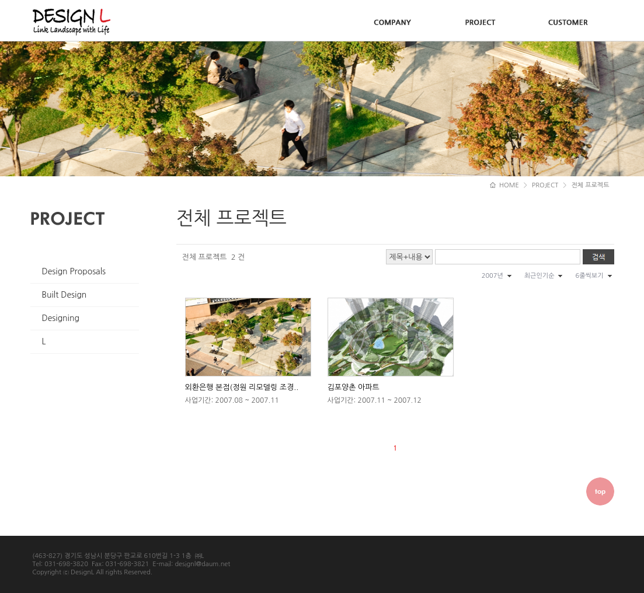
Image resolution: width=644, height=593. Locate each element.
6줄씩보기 (589, 276)
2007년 (492, 276)
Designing (60, 318)
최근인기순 (539, 276)
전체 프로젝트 (590, 185)
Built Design (64, 295)
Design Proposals (74, 271)
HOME (504, 185)
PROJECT (545, 185)
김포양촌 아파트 (354, 387)
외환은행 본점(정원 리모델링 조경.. (242, 387)
